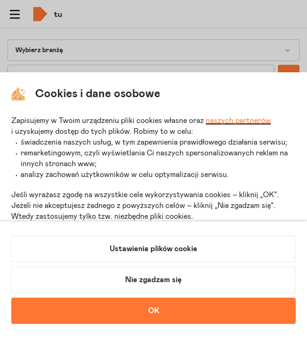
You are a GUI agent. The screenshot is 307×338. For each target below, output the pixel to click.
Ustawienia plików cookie (153, 249)
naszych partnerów (238, 120)
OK (153, 311)
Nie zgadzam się (153, 280)
